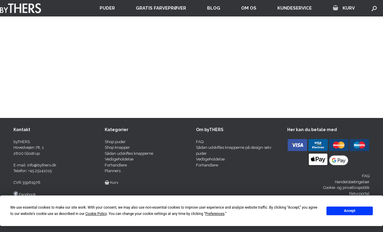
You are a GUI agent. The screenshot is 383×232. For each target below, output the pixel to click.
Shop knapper (117, 147)
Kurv (111, 182)
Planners (113, 171)
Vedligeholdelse (119, 159)
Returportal (359, 193)
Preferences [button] (214, 214)
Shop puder (115, 141)
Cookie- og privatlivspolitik (346, 187)
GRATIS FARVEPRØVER (161, 8)
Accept (349, 211)
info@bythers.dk (41, 165)
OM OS (248, 8)
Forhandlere (116, 165)
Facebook (27, 194)
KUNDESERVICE (294, 8)
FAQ (199, 141)
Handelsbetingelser (352, 182)
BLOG (213, 8)
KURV (344, 8)
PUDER (107, 8)
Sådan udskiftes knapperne (129, 153)
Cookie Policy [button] (96, 214)
